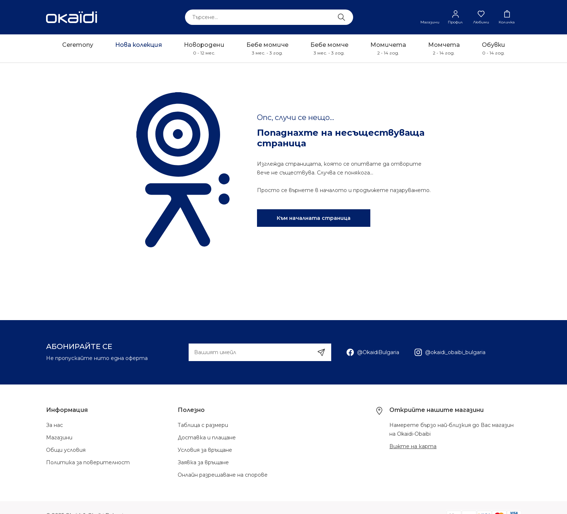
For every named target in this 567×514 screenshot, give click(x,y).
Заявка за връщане (203, 462)
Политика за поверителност (88, 462)
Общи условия (66, 450)
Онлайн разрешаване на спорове (223, 475)
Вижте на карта (412, 446)
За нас (54, 425)
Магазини (59, 437)
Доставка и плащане (207, 437)
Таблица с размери (203, 425)
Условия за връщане (205, 450)
